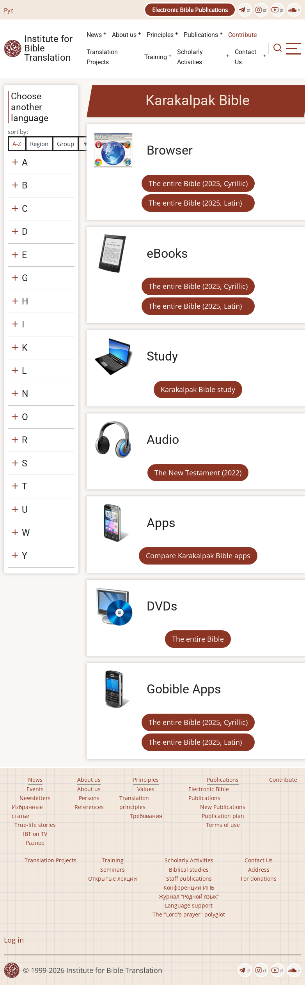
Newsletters (35, 798)
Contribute (242, 35)
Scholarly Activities (190, 57)
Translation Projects (102, 57)
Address (259, 869)
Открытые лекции (112, 878)
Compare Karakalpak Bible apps (198, 555)
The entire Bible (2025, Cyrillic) (198, 183)
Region (39, 144)
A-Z (16, 144)
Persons (89, 798)
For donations (259, 878)
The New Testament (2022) (197, 472)
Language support (189, 905)
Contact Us (245, 57)
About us (124, 35)
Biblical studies (189, 869)
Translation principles (134, 802)
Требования (146, 816)
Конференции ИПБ (189, 887)
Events (35, 789)
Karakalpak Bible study (198, 389)
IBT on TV (35, 833)
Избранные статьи (27, 811)
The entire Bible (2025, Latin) (195, 203)
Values (145, 789)
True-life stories (35, 824)
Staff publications (189, 878)
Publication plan (223, 816)
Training (155, 57)
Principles (160, 35)
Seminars (112, 869)
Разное (35, 842)
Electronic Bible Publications (190, 10)
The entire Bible (198, 639)
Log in (14, 940)
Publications (201, 35)
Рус (8, 10)
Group (65, 144)
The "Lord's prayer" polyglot (188, 914)
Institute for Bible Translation (48, 49)
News (94, 35)
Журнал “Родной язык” (189, 896)
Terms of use (223, 824)
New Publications (222, 807)
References (89, 807)
